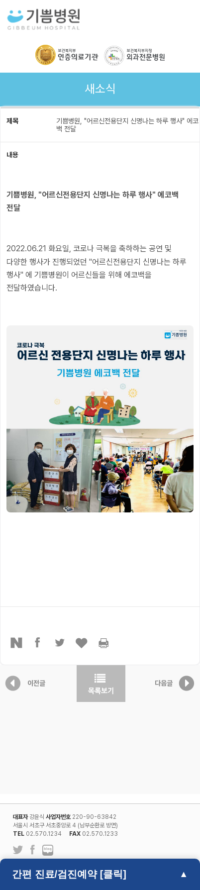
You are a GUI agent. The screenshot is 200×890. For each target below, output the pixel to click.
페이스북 (38, 643)
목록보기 (101, 683)
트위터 (60, 643)
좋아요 (82, 643)
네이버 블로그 (47, 851)
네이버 (16, 643)
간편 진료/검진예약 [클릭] (69, 874)
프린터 (104, 643)
